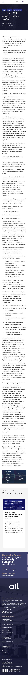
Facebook (4, 652)
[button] (24, 2)
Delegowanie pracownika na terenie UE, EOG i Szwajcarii (13, 514)
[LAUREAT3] (11, 670)
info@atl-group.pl (6, 647)
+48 (8, 624)
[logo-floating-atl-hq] (3, 2)
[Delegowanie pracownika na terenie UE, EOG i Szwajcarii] (14, 500)
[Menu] (17, 2)
